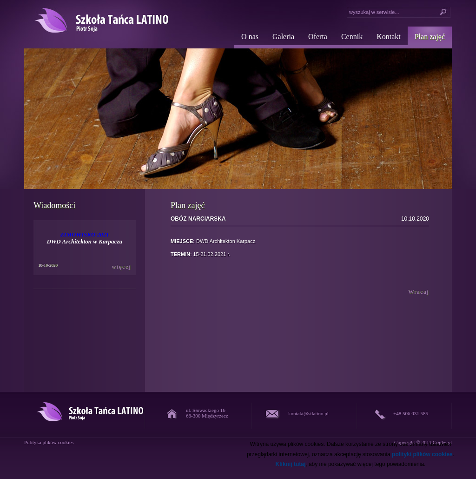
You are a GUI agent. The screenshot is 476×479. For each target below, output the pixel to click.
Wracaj (418, 291)
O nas (249, 36)
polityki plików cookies (422, 454)
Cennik (352, 36)
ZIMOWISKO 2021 (84, 234)
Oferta (317, 36)
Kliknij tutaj (291, 464)
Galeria (283, 36)
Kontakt (389, 36)
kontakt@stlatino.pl (308, 413)
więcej (121, 266)
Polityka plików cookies (48, 442)
